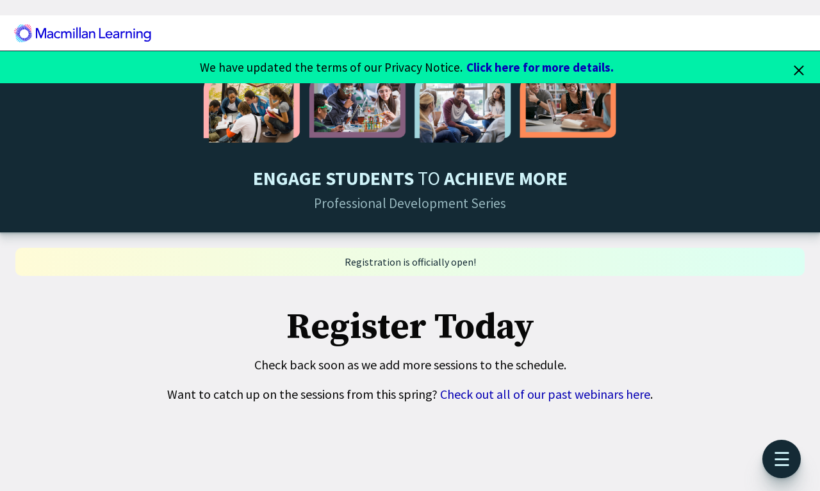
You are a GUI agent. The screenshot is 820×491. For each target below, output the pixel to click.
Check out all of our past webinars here (545, 394)
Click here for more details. (540, 67)
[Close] (798, 67)
